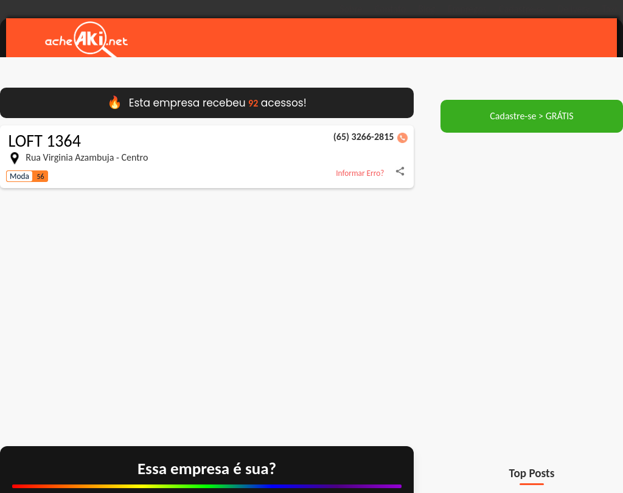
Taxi (609, 9)
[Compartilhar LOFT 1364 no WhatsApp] (57, 181)
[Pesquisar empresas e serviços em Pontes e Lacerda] (383, 39)
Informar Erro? (360, 175)
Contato (390, 9)
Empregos (467, 9)
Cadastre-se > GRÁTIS (531, 118)
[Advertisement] (531, 220)
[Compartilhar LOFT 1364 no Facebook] (400, 175)
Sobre (351, 9)
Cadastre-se (522, 9)
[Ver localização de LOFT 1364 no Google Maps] (207, 316)
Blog (426, 9)
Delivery (573, 9)
